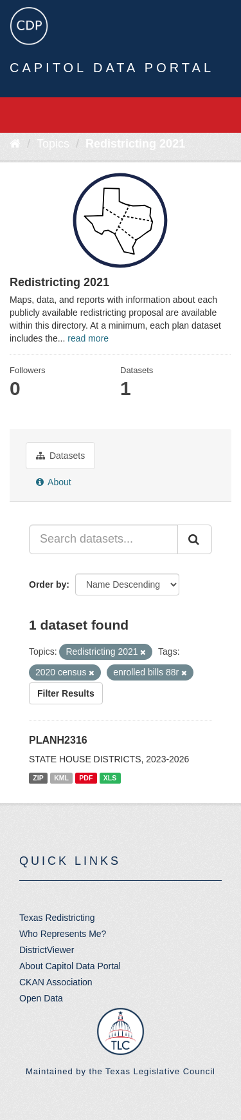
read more (88, 338)
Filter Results (65, 693)
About (53, 482)
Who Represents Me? (62, 934)
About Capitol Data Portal (70, 966)
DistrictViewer (46, 950)
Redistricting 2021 (135, 143)
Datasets (60, 455)
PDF (86, 778)
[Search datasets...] (103, 539)
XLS (109, 778)
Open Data (41, 998)
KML (61, 778)
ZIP (38, 778)
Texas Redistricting (57, 917)
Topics (53, 143)
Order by (47, 584)
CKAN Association (56, 982)
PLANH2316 (58, 740)
